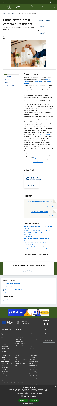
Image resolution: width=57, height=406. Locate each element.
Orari (16, 366)
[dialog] (28, 395)
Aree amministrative (6, 336)
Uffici (2, 338)
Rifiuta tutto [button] (34, 400)
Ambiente (31, 342)
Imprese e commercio (20, 341)
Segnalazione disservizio (21, 359)
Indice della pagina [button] (9, 72)
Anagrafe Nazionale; (38, 158)
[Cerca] (54, 7)
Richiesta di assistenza (20, 363)
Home (3, 13)
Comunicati (45, 336)
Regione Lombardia (7, 2)
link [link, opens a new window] (41, 393)
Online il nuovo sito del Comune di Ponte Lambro (37, 249)
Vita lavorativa (18, 339)
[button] (28, 403)
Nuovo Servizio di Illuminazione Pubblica (35, 243)
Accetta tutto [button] (23, 400)
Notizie (13, 13)
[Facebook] (38, 7)
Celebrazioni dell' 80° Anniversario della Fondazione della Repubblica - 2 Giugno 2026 (38, 231)
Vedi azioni (49, 20)
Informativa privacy (33, 361)
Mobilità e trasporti (19, 345)
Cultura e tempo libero (20, 337)
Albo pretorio (32, 359)
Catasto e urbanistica (20, 343)
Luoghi (44, 347)
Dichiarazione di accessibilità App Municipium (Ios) (33, 372)
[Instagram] (41, 7)
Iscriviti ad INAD (28, 237)
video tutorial (38, 82)
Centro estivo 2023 (29, 245)
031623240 (9, 364)
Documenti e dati (5, 348)
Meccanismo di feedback (35, 382)
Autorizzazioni (32, 348)
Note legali (31, 363)
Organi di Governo (5, 334)
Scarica (49, 206)
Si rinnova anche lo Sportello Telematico (34, 247)
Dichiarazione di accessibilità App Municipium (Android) (34, 378)
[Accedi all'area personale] (51, 2)
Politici (2, 342)
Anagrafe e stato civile (20, 335)
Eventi (44, 345)
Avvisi (44, 338)
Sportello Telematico (44, 134)
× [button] (55, 386)
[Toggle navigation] (3, 7)
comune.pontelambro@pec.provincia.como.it (12, 382)
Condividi (42, 20)
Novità (8, 13)
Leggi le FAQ (18, 361)
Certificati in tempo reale (30, 235)
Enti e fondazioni (5, 340)
